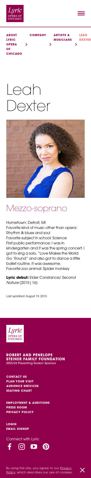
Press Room (16, 407)
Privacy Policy (20, 412)
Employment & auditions (28, 403)
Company (38, 35)
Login (11, 424)
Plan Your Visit (20, 381)
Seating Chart (19, 391)
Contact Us (16, 377)
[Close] (82, 470)
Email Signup (17, 429)
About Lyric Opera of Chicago (14, 44)
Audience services (22, 386)
